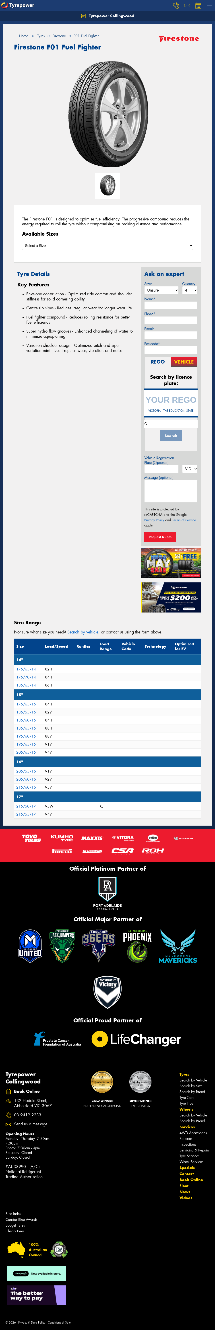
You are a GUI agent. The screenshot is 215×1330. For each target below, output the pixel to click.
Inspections (188, 1144)
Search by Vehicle (193, 1080)
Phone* (149, 314)
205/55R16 (26, 771)
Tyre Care (187, 1097)
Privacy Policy (154, 520)
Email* (149, 329)
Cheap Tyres (15, 1231)
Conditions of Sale (59, 1322)
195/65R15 (26, 744)
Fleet (184, 1185)
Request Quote (160, 537)
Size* (148, 284)
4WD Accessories (193, 1133)
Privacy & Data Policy (31, 1322)
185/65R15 (26, 728)
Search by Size (191, 1086)
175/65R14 (26, 669)
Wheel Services (191, 1161)
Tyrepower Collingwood (107, 16)
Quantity (188, 284)
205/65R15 (26, 752)
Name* (150, 299)
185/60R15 (26, 720)
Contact (187, 1173)
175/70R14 (26, 677)
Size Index (13, 1213)
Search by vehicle (82, 632)
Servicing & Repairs (194, 1150)
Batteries (186, 1138)
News (185, 1191)
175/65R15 (26, 704)
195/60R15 (26, 736)
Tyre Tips (186, 1103)
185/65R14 (26, 685)
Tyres (184, 1074)
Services (187, 1126)
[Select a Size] (107, 246)
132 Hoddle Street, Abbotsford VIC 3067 (33, 1103)
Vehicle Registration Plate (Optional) (159, 460)
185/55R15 (26, 712)
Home (21, 36)
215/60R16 (26, 787)
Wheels (186, 1109)
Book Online (191, 1179)
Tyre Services (189, 1156)
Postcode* (152, 343)
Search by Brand (192, 1091)
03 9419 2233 (27, 1115)
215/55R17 (26, 814)
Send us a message (30, 1124)
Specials (187, 1167)
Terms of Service (184, 520)
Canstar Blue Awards (21, 1219)
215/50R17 (26, 806)
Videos (186, 1197)
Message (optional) (159, 477)
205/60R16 (26, 779)
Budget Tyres (15, 1225)
